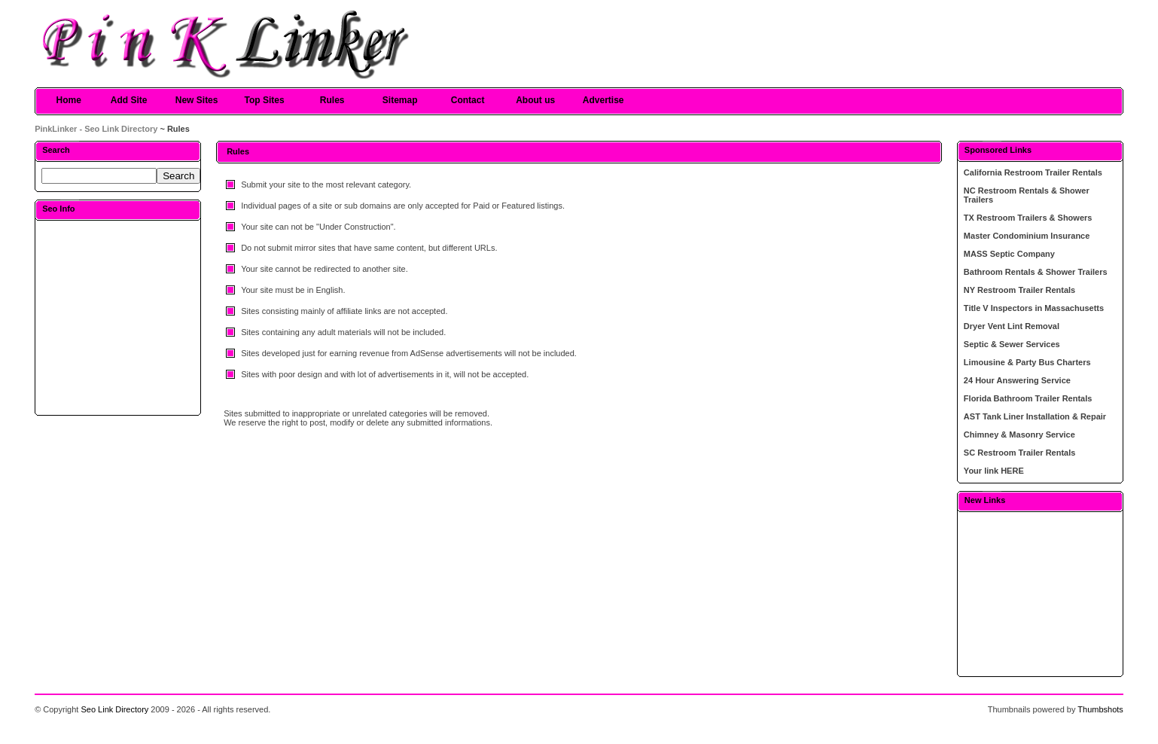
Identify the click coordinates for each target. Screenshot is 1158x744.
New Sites (196, 100)
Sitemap (400, 100)
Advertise (603, 100)
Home (68, 100)
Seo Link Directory (114, 709)
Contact (468, 100)
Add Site (129, 100)
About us (535, 100)
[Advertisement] (118, 317)
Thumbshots (1100, 709)
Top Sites (265, 100)
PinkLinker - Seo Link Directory (96, 128)
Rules (332, 100)
